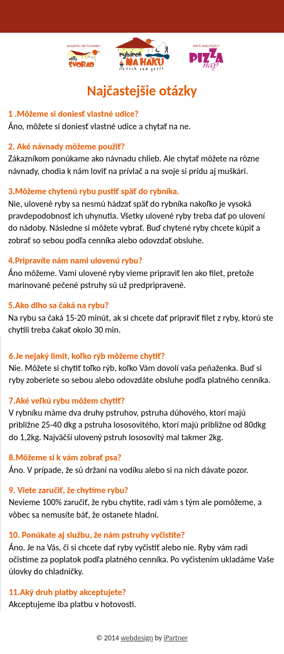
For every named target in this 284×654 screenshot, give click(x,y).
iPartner (176, 638)
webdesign (136, 638)
